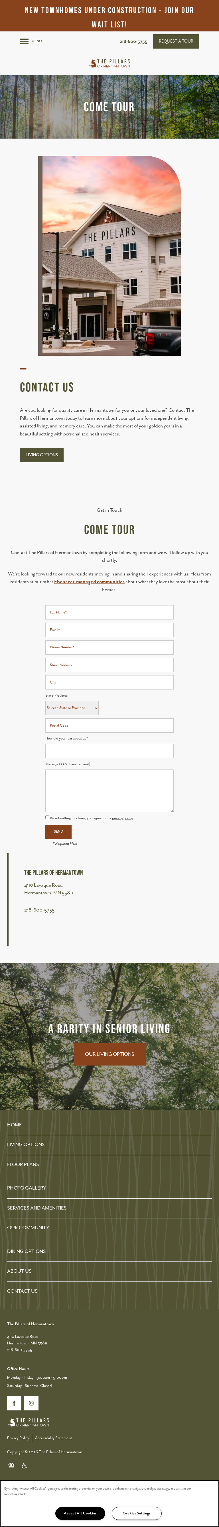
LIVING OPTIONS (26, 1145)
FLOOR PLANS (23, 1165)
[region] (109, 1503)
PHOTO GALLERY (26, 1188)
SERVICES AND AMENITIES (37, 1208)
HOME (14, 1125)
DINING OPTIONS (26, 1251)
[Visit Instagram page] (31, 1403)
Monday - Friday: (21, 1377)
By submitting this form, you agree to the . (92, 818)
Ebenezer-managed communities (89, 582)
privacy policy (122, 818)
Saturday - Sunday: (22, 1386)
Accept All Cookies (80, 1513)
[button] (176, 41)
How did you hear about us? (66, 738)
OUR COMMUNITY (28, 1228)
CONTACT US (22, 1291)
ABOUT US (19, 1271)
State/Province (56, 695)
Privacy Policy (18, 1438)
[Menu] (31, 41)
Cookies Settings (137, 1513)
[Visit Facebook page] (14, 1403)
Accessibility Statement (53, 1438)
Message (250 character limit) (67, 764)
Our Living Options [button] (109, 1054)
